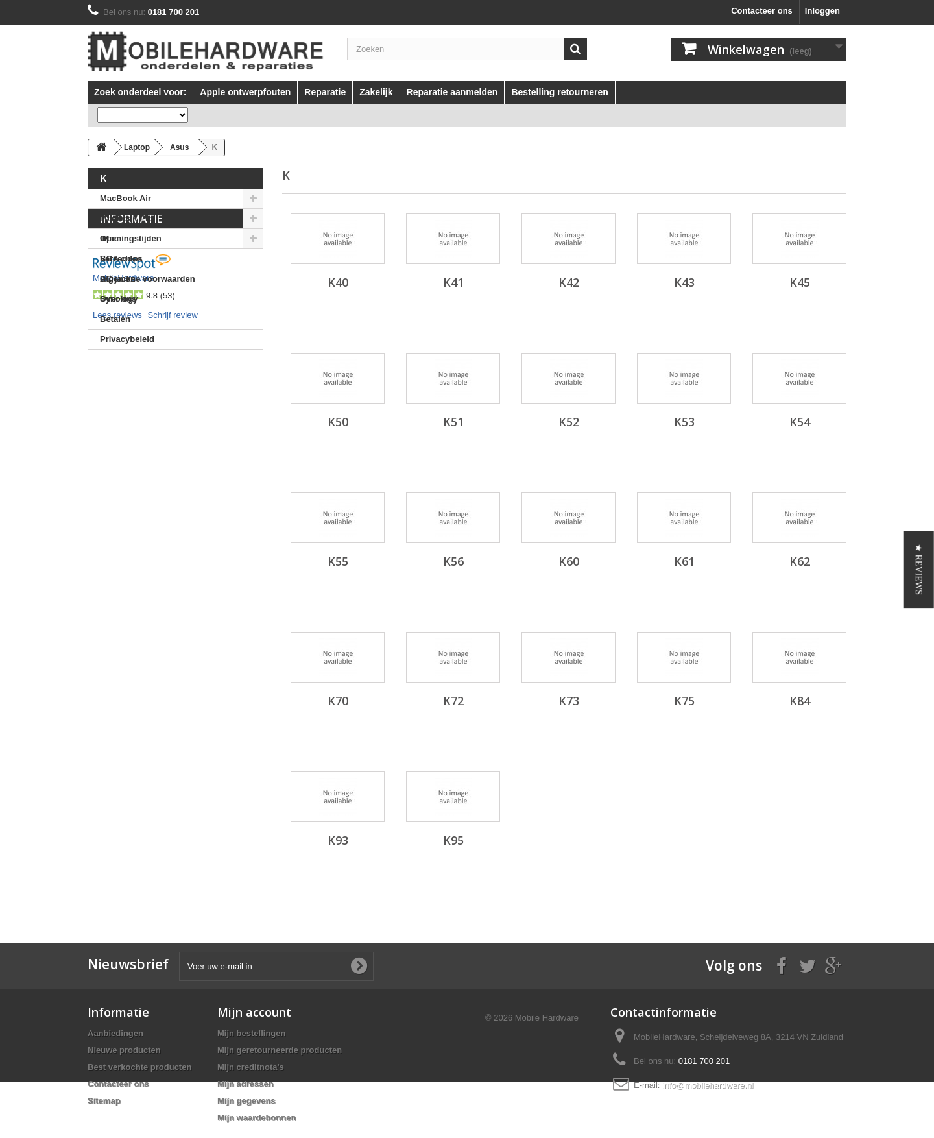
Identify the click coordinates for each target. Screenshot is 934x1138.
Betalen (115, 439)
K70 (338, 700)
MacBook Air (125, 198)
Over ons (118, 419)
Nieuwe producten (124, 1050)
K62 (799, 561)
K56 (453, 561)
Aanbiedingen (115, 1033)
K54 (799, 422)
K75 (684, 700)
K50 (338, 422)
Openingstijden (131, 359)
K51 (453, 422)
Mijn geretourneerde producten (279, 1050)
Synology (119, 299)
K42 (568, 282)
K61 (684, 561)
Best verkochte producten (139, 1067)
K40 (338, 282)
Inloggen (822, 11)
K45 (799, 282)
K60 (568, 561)
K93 (338, 840)
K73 (568, 700)
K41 (453, 282)
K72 (453, 700)
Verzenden (121, 379)
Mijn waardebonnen (256, 1117)
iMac (109, 238)
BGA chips (121, 258)
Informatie (131, 339)
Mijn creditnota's (250, 1067)
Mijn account (254, 1012)
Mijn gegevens (246, 1101)
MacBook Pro (127, 218)
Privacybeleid (127, 460)
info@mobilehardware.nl (707, 1085)
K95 (453, 840)
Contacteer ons (762, 11)
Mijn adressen (245, 1084)
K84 (799, 700)
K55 (338, 561)
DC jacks (118, 279)
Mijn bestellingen (251, 1033)
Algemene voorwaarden (147, 399)
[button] (919, 569)
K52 (568, 422)
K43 (684, 282)
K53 (684, 422)
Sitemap (104, 1101)
